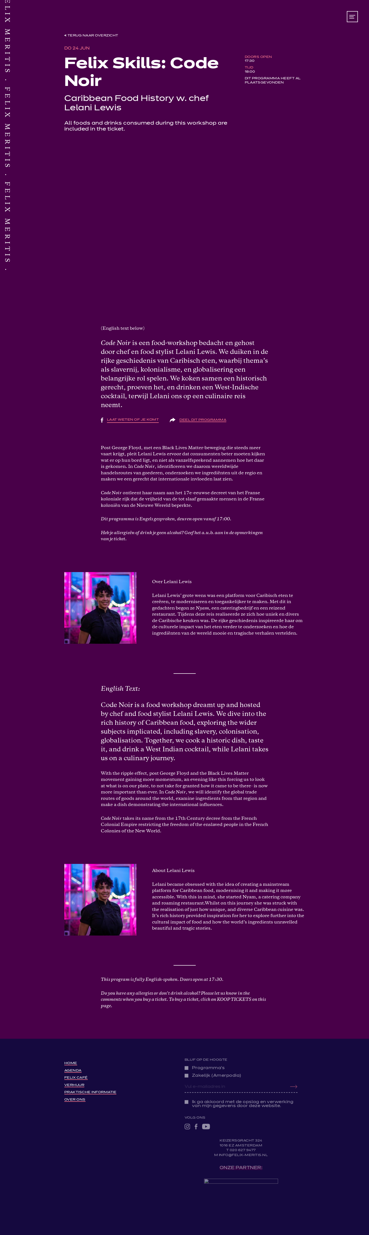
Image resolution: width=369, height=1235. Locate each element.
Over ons (75, 1098)
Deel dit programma (202, 420)
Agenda (73, 1069)
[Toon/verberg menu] (352, 16)
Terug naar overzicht (93, 35)
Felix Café (76, 1076)
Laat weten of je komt (133, 419)
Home (70, 1062)
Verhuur (74, 1084)
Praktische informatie (90, 1091)
